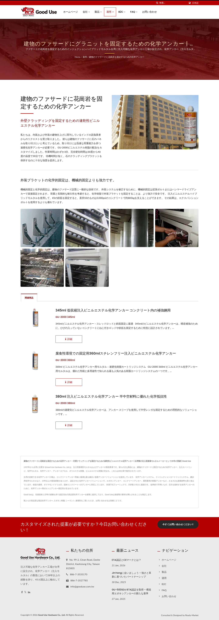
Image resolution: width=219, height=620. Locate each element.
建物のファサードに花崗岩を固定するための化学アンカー (116, 57)
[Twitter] (25, 592)
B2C (121, 12)
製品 (98, 12)
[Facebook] (22, 592)
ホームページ (70, 12)
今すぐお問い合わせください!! (177, 524)
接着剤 (78, 500)
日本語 (195, 3)
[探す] (157, 2)
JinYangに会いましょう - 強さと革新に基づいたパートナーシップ (131, 574)
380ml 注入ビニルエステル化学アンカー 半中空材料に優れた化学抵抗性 (111, 396)
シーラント (70, 500)
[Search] (172, 2)
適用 (109, 12)
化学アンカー (47, 500)
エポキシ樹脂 (59, 500)
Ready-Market (191, 615)
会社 (86, 12)
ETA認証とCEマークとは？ (126, 560)
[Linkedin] (29, 592)
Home (77, 57)
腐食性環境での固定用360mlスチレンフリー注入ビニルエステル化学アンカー (116, 353)
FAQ (133, 12)
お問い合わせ (149, 12)
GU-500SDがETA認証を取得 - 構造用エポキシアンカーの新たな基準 (131, 591)
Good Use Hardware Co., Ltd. (51, 615)
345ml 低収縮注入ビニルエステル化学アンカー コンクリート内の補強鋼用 (113, 310)
